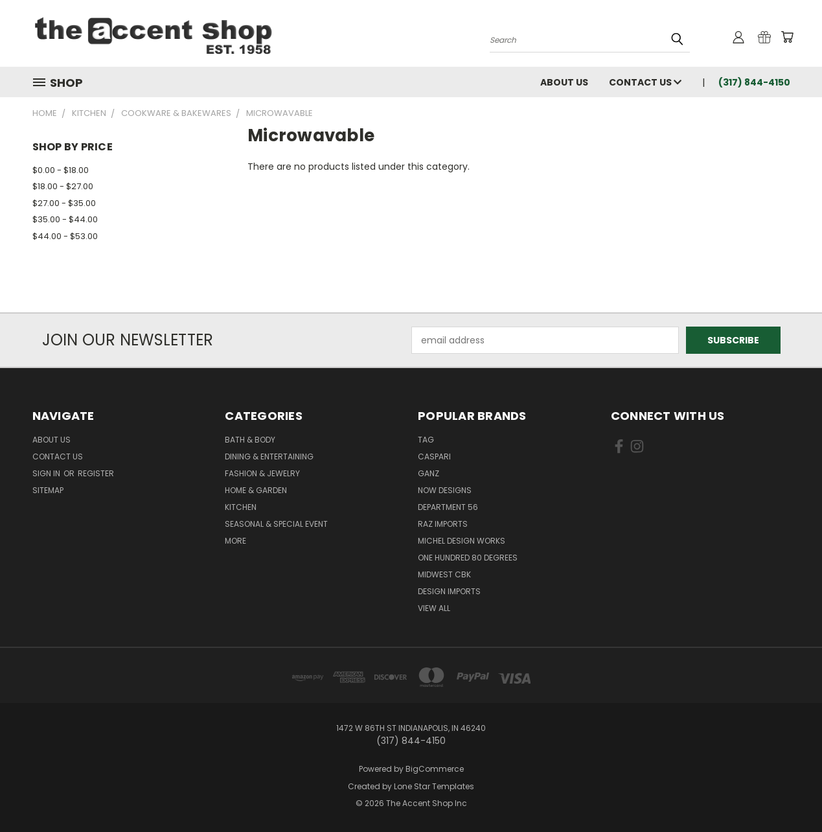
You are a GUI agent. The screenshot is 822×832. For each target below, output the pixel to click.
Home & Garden (256, 490)
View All (434, 608)
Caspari (434, 456)
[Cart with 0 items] (787, 36)
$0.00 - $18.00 (60, 170)
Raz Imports (443, 523)
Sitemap (47, 490)
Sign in (47, 473)
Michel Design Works (461, 540)
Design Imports (449, 591)
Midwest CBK (444, 574)
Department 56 (448, 507)
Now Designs (445, 490)
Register (96, 473)
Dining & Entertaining (269, 456)
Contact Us (645, 82)
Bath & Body (250, 439)
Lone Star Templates (434, 786)
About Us (564, 82)
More (235, 540)
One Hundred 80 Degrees (468, 557)
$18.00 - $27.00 (62, 186)
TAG (426, 439)
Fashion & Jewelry (262, 473)
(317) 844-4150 (754, 82)
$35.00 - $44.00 (65, 219)
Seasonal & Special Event (276, 523)
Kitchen (241, 507)
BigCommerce (434, 768)
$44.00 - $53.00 (65, 236)
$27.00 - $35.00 (64, 203)
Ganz (428, 473)
